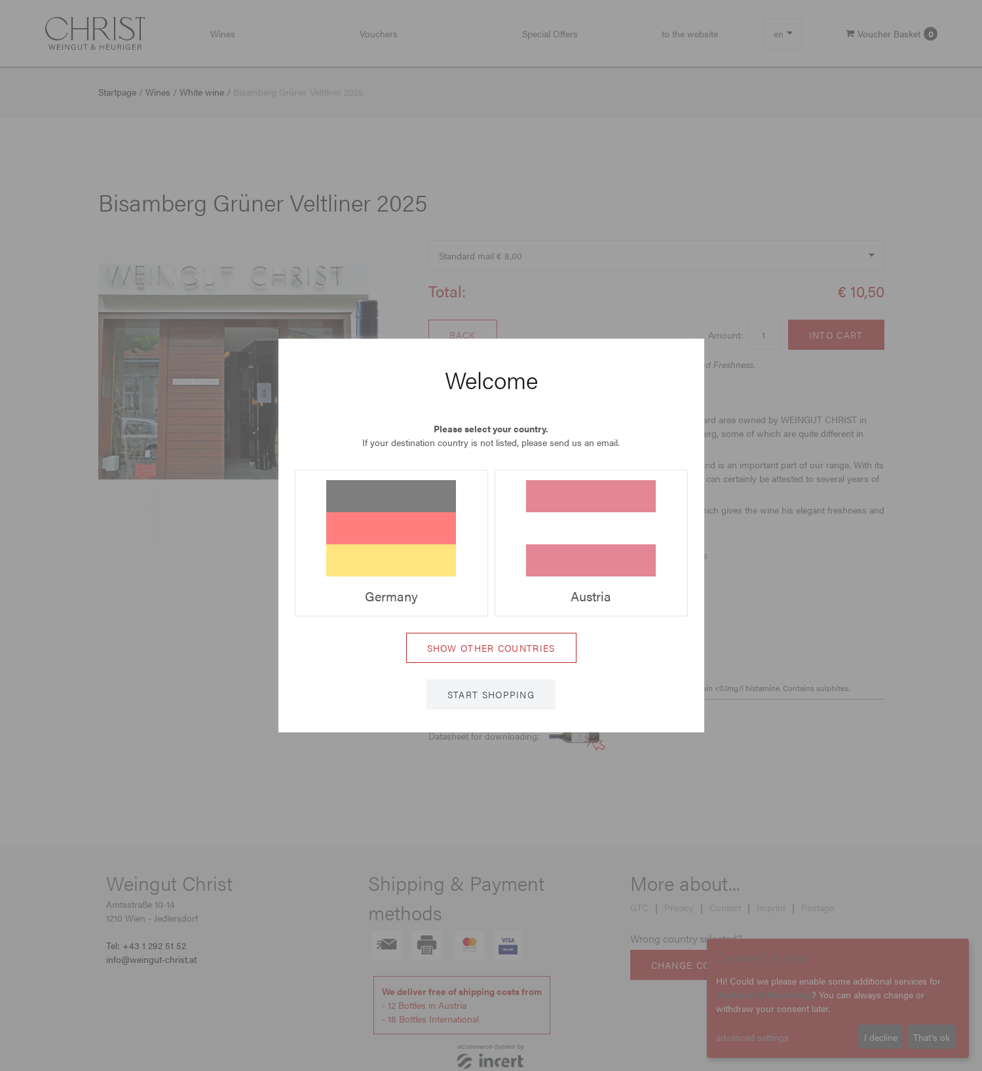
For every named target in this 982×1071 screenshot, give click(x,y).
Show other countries (491, 647)
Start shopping (491, 694)
